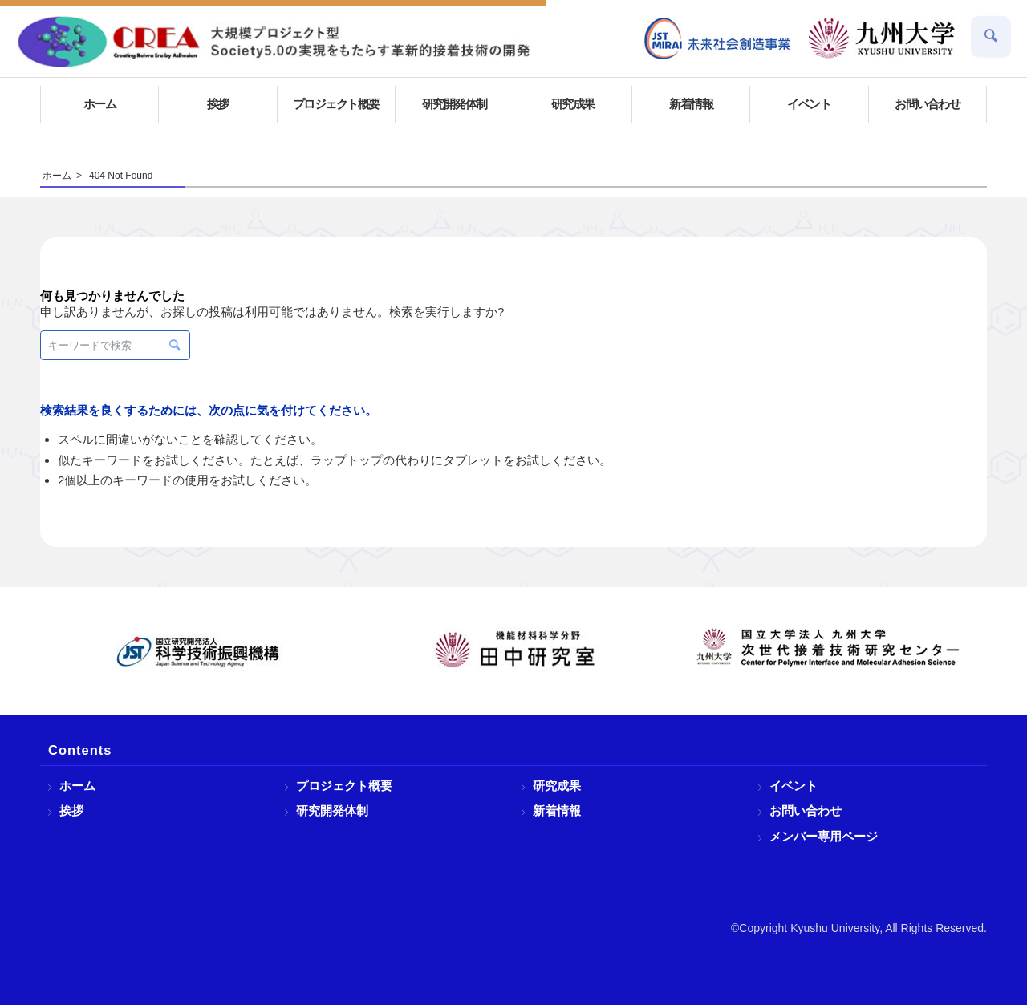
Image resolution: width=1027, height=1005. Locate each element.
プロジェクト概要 (344, 785)
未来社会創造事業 (718, 38)
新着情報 (557, 810)
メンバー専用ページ (823, 836)
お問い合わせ (805, 810)
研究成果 (557, 785)
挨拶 (71, 810)
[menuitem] (718, 38)
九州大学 (882, 38)
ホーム (77, 785)
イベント (793, 785)
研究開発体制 (332, 810)
